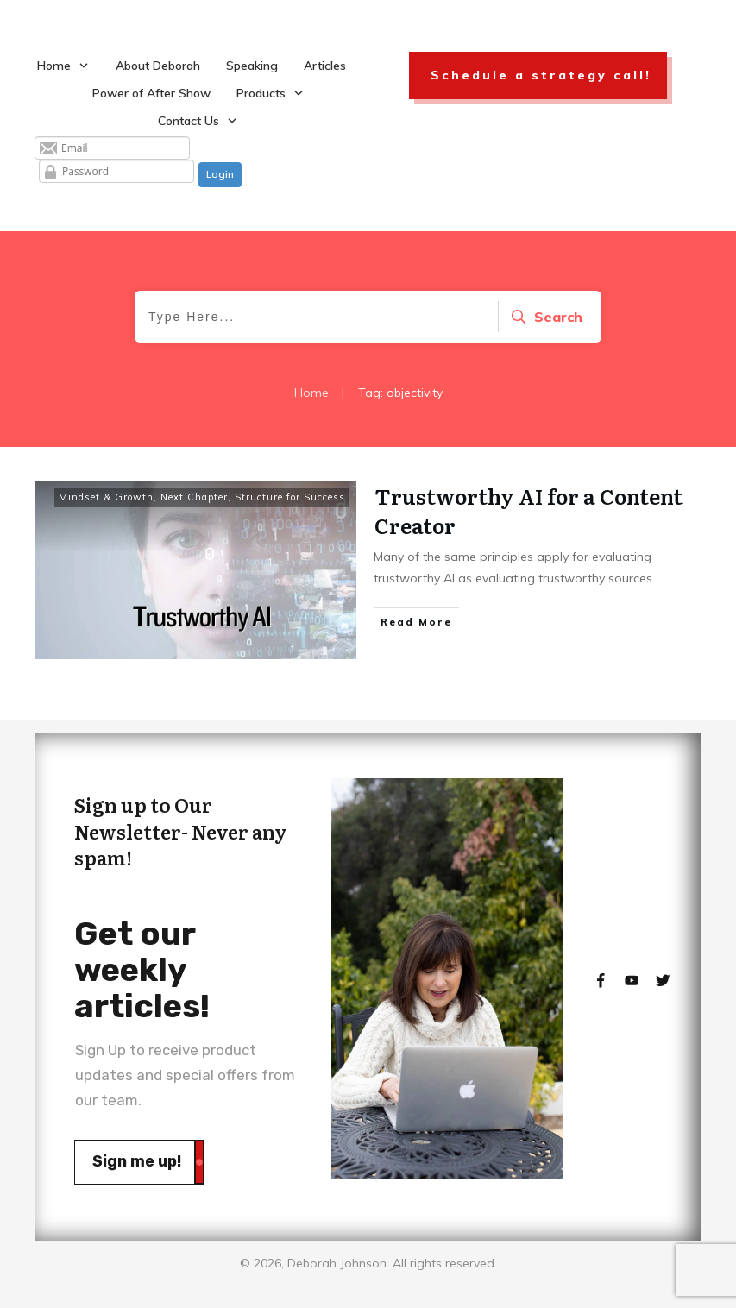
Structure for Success (290, 497)
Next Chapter (194, 497)
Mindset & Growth (106, 497)
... (660, 578)
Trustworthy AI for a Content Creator (528, 510)
